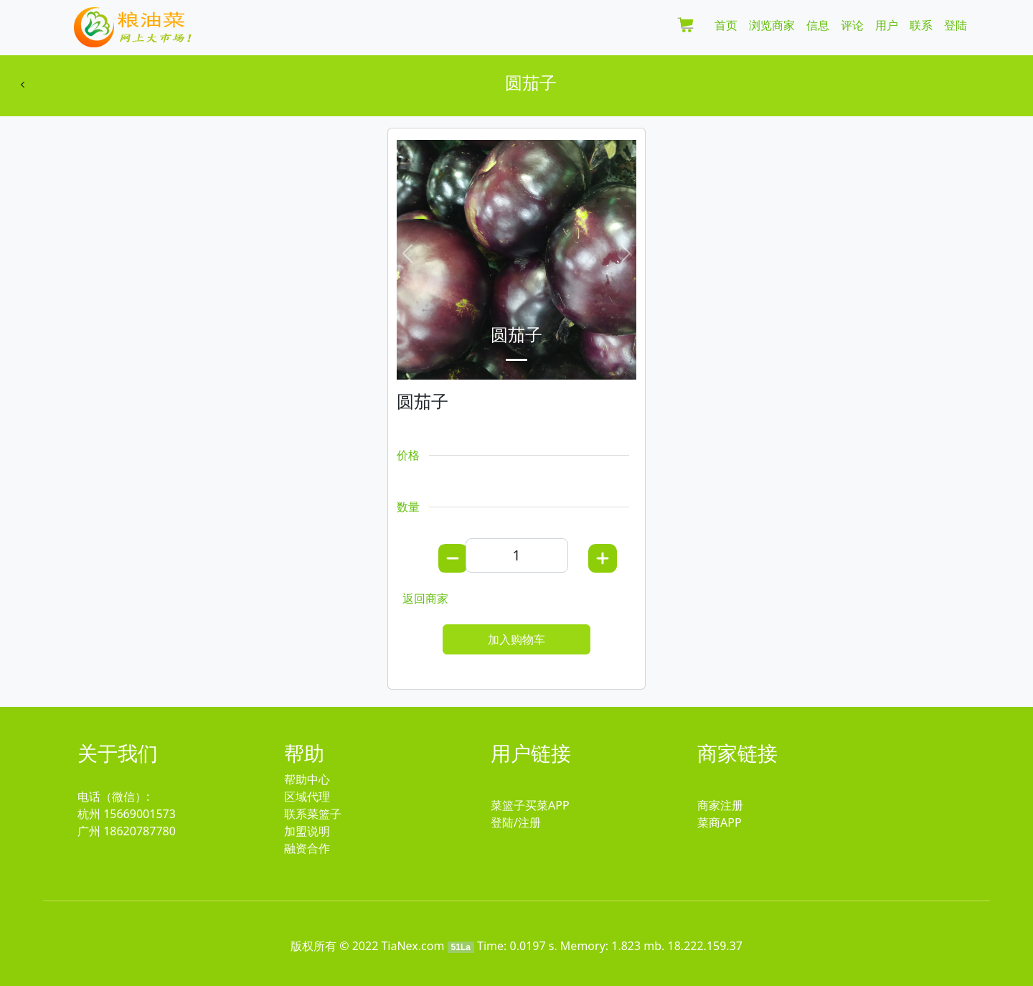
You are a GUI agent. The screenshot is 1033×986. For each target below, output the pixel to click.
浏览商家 (772, 25)
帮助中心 (307, 779)
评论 (852, 25)
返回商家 (425, 598)
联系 (921, 25)
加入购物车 (516, 639)
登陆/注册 (516, 822)
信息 (817, 25)
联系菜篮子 (312, 814)
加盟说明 (307, 831)
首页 (725, 25)
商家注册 (720, 805)
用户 (886, 25)
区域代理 (307, 796)
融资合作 (307, 848)
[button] (407, 253)
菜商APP (719, 822)
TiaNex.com (412, 946)
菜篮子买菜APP (530, 805)
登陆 (955, 25)
